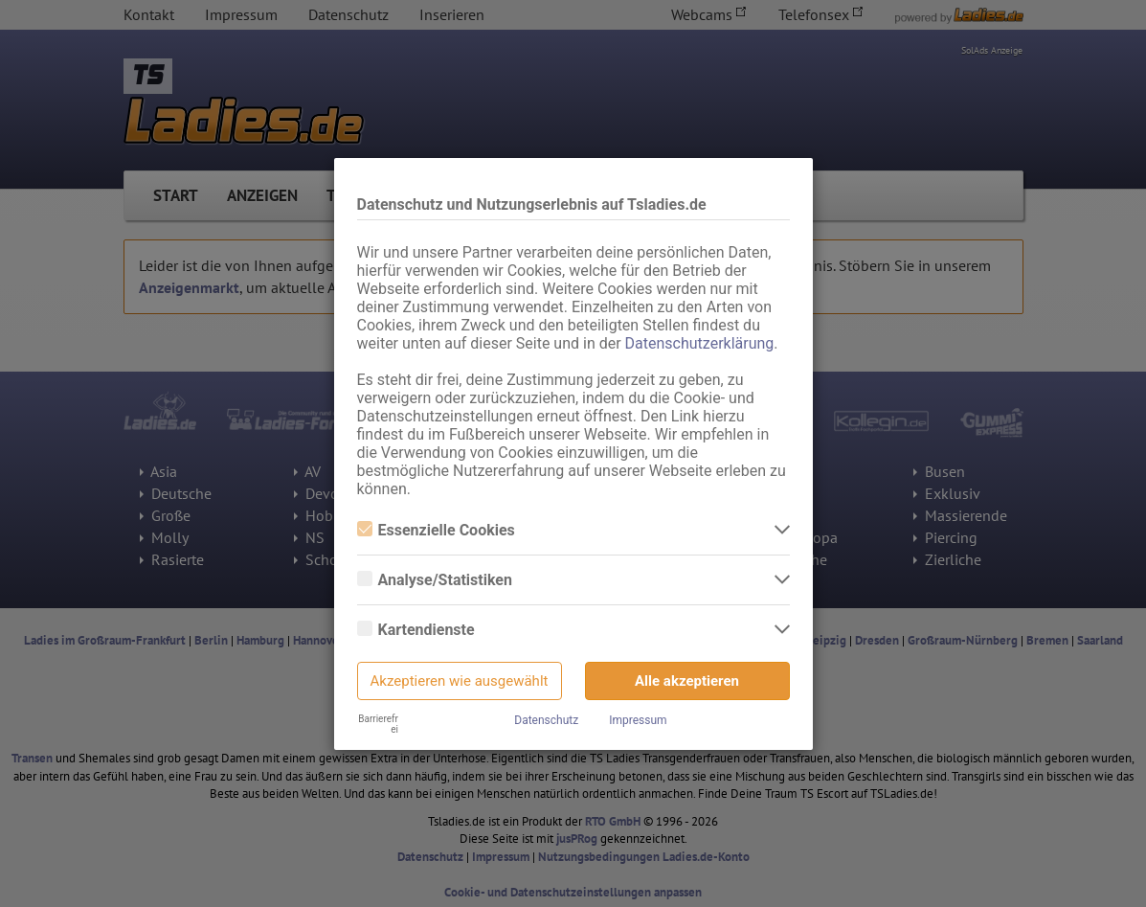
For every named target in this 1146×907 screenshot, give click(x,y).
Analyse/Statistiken (434, 580)
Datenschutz (546, 720)
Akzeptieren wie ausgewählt (460, 681)
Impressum (637, 720)
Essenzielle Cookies (436, 530)
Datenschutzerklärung (700, 343)
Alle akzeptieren (687, 681)
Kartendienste (416, 630)
